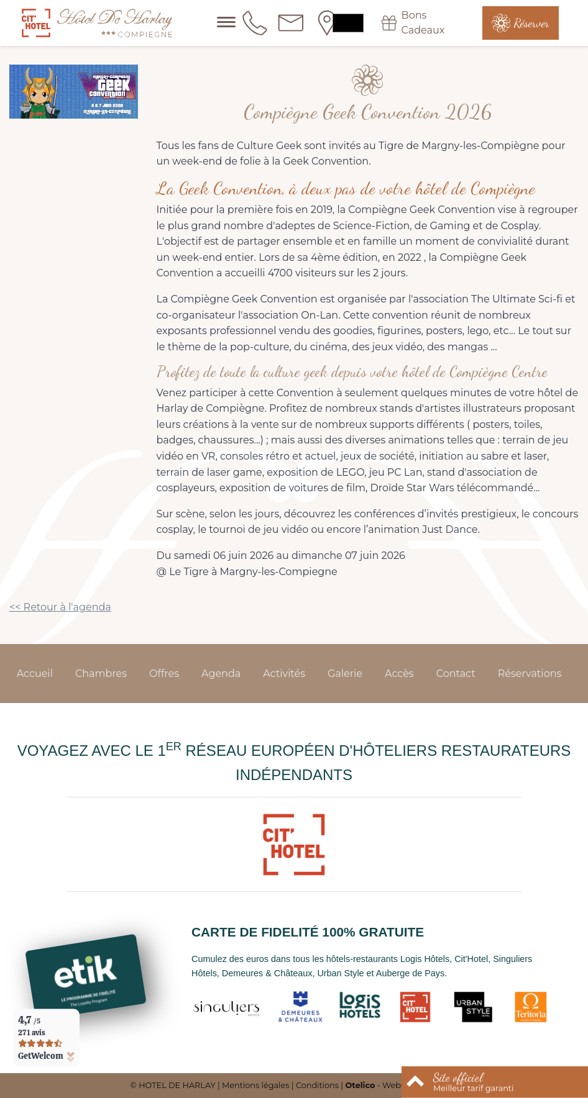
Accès (399, 673)
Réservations (530, 673)
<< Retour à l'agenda (60, 607)
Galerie (345, 673)
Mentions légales (255, 1085)
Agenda (221, 673)
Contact (455, 673)
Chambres (101, 673)
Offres (164, 673)
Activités (284, 673)
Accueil (35, 673)
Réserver (531, 23)
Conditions (317, 1085)
